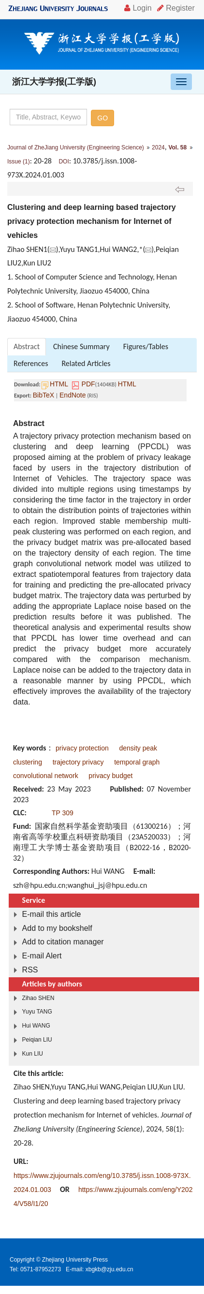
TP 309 (62, 813)
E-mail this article (51, 914)
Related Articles (85, 363)
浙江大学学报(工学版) (54, 82)
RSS (30, 970)
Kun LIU (32, 1053)
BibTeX (43, 395)
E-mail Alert (42, 956)
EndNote (72, 395)
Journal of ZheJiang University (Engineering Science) (75, 147)
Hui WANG (36, 1025)
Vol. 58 (177, 147)
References (31, 363)
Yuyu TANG (37, 1011)
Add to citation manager (63, 942)
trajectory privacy (78, 762)
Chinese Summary (81, 346)
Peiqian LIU (37, 1039)
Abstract (27, 346)
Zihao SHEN (38, 998)
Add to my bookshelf (57, 928)
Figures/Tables (145, 346)
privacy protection (82, 748)
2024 (158, 147)
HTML (59, 384)
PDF (88, 384)
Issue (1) (18, 161)
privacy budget (110, 775)
